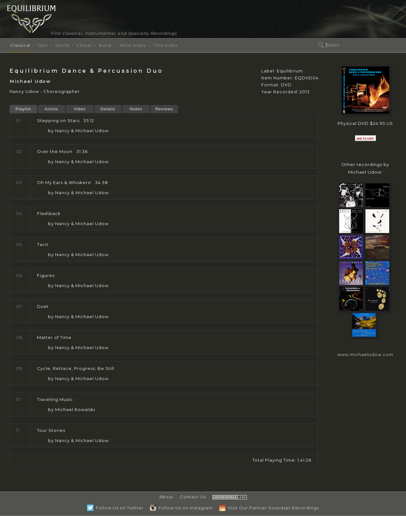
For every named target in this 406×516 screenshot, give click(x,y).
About (166, 496)
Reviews (164, 109)
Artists (51, 109)
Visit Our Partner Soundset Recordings (269, 507)
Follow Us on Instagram (181, 507)
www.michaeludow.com (365, 354)
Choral (84, 45)
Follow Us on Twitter (115, 507)
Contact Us (193, 496)
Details (107, 109)
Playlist (23, 109)
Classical (20, 45)
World (62, 45)
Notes (136, 109)
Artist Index (133, 45)
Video (79, 109)
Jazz (43, 45)
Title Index (166, 45)
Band (105, 45)
